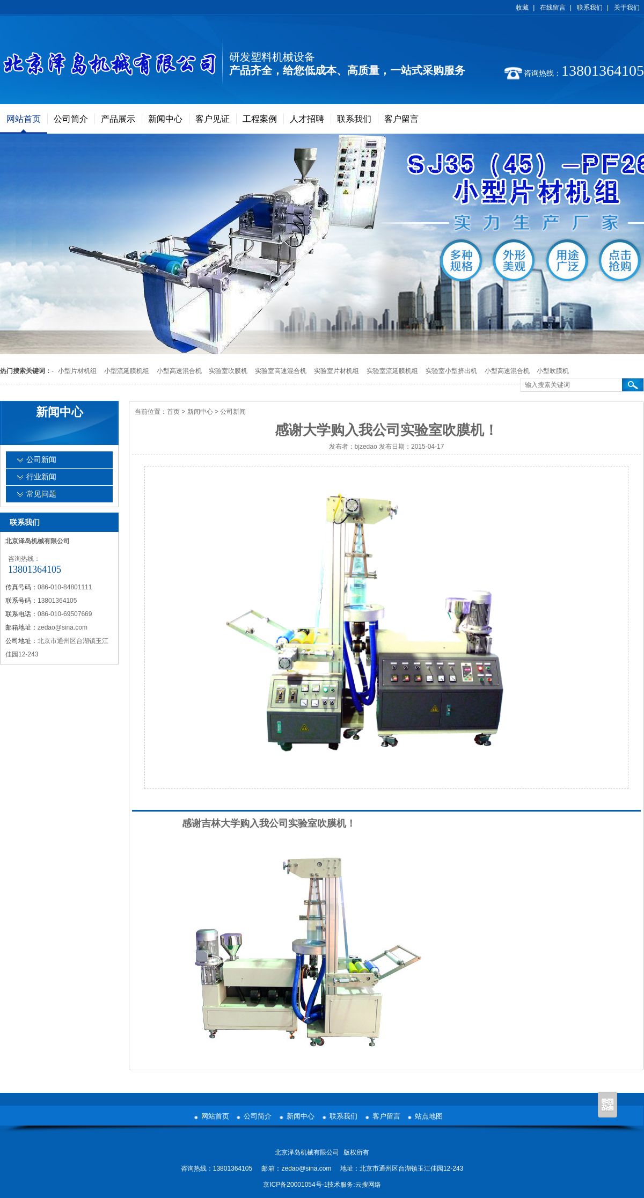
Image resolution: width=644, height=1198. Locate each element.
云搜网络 (368, 1184)
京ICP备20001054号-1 (295, 1184)
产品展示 (118, 118)
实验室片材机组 (336, 371)
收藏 (522, 7)
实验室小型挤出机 (451, 371)
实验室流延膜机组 (392, 371)
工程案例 (260, 118)
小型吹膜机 (553, 371)
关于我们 (627, 7)
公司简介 (71, 118)
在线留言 (553, 7)
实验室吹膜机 (228, 371)
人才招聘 (307, 118)
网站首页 (23, 118)
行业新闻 (41, 477)
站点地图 (429, 1116)
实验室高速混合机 (280, 371)
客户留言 (401, 118)
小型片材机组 (77, 371)
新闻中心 (165, 118)
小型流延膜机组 (126, 371)
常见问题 (41, 494)
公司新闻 (233, 411)
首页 (173, 411)
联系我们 (590, 7)
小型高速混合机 (179, 371)
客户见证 (212, 118)
